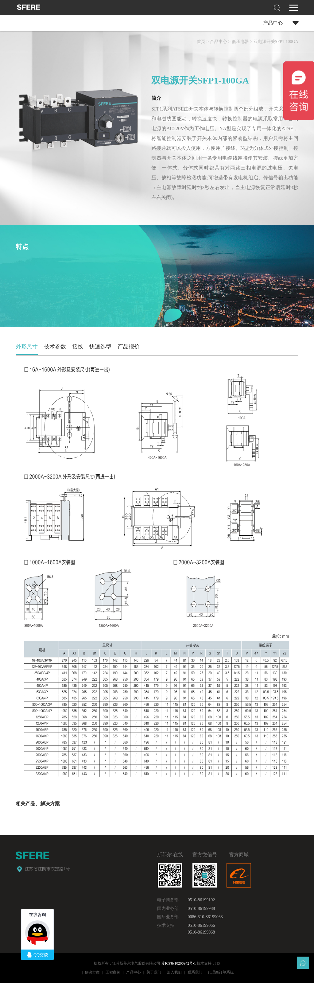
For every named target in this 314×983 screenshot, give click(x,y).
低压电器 (240, 41)
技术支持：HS (208, 963)
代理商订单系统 (221, 972)
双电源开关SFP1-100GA (276, 41)
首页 (201, 41)
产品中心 (218, 41)
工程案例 (113, 972)
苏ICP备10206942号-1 (178, 963)
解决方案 (92, 972)
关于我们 (153, 972)
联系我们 (195, 972)
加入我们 (174, 972)
